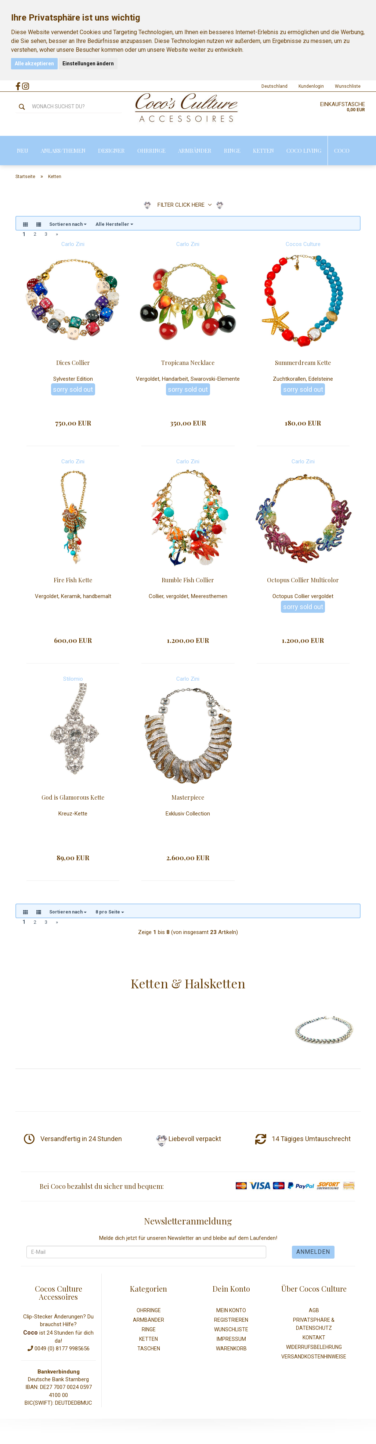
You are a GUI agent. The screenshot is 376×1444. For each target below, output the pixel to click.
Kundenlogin (311, 86)
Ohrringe (151, 150)
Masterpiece (187, 798)
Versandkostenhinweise (313, 1359)
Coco (342, 150)
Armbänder (195, 150)
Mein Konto (231, 1312)
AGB (314, 1312)
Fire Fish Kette (73, 581)
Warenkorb (231, 1351)
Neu (22, 150)
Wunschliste (348, 86)
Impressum (231, 1341)
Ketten (263, 150)
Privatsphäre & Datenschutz (314, 1326)
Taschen (148, 1351)
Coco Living (303, 150)
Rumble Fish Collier (188, 581)
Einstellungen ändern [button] (88, 63)
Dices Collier (73, 364)
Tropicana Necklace (187, 364)
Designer (111, 150)
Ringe (232, 150)
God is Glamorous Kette (72, 798)
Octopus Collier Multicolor (303, 581)
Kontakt (314, 1340)
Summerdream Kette (303, 364)
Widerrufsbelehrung (314, 1349)
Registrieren (231, 1322)
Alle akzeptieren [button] (34, 63)
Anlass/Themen (63, 150)
